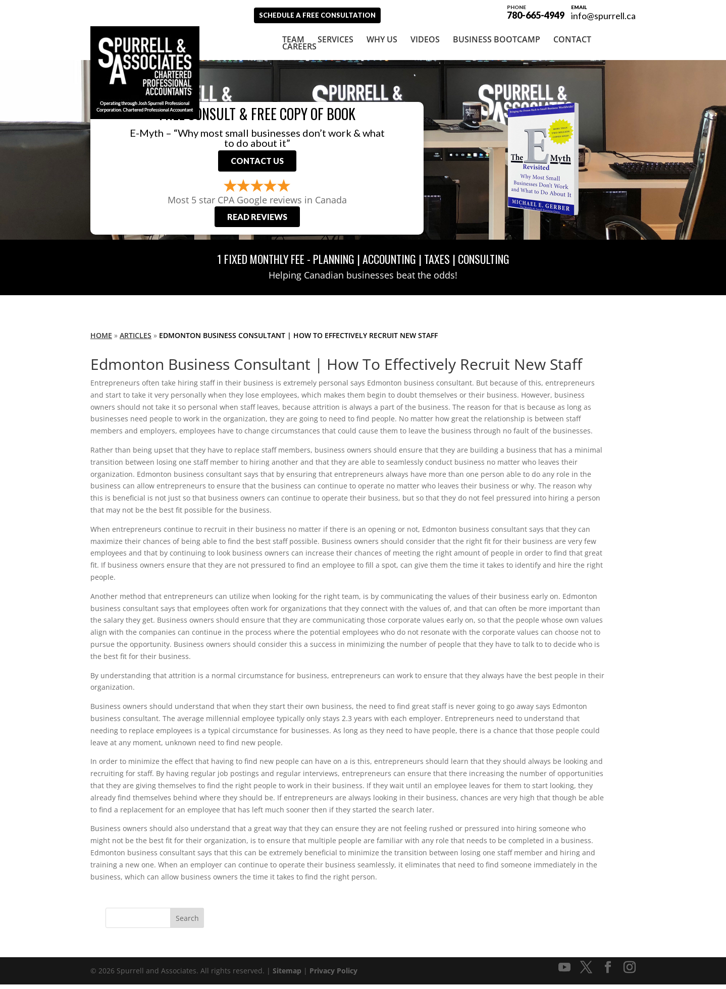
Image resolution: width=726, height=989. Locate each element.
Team (293, 38)
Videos (425, 38)
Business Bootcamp (496, 38)
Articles (135, 340)
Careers (299, 45)
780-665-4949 (535, 11)
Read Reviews (257, 221)
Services (335, 38)
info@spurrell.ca (603, 15)
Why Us (382, 38)
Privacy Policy (333, 975)
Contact (572, 38)
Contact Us (257, 163)
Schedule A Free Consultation (326, 15)
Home (101, 340)
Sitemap (287, 975)
